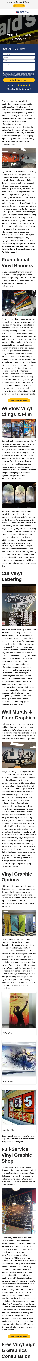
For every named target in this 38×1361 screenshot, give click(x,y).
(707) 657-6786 (19, 6)
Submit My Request (19, 80)
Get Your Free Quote (19, 400)
